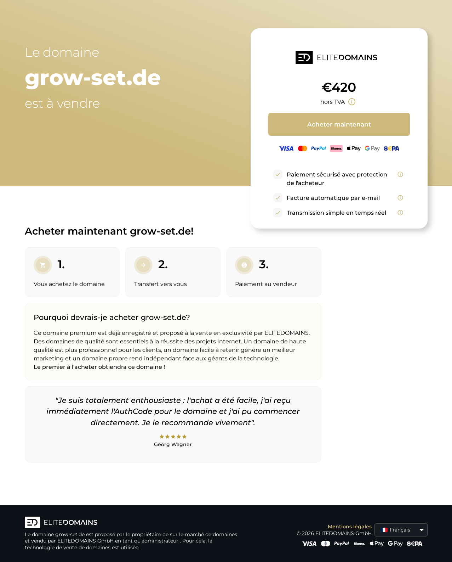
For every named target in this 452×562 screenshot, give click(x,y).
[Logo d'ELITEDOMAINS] (131, 523)
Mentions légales (350, 526)
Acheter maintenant (339, 124)
